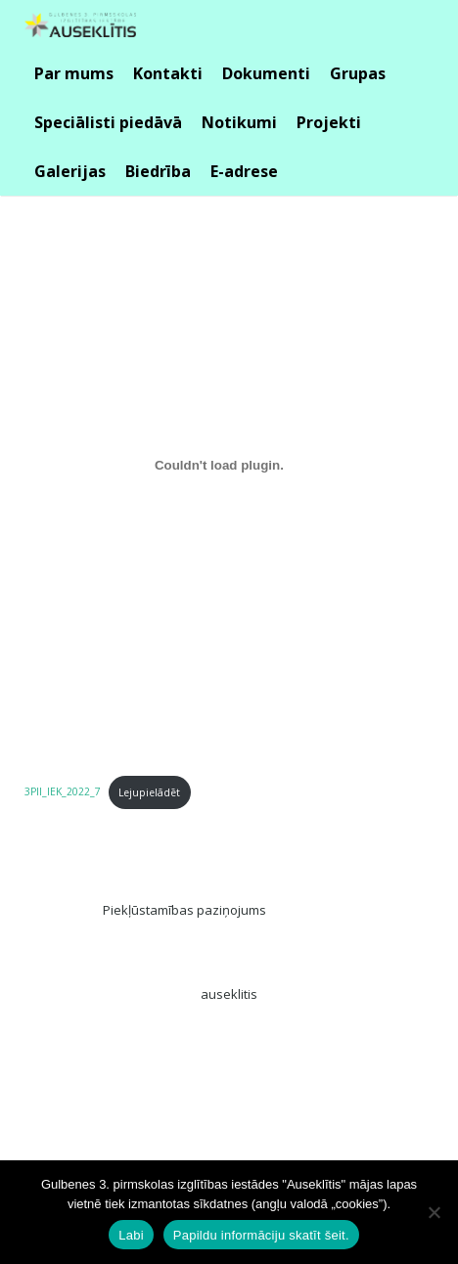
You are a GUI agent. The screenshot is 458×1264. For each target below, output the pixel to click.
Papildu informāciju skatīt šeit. (261, 1235)
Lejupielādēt (149, 792)
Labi (131, 1235)
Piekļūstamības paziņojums (184, 910)
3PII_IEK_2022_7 (62, 792)
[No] (433, 1212)
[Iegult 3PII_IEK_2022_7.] (219, 464)
